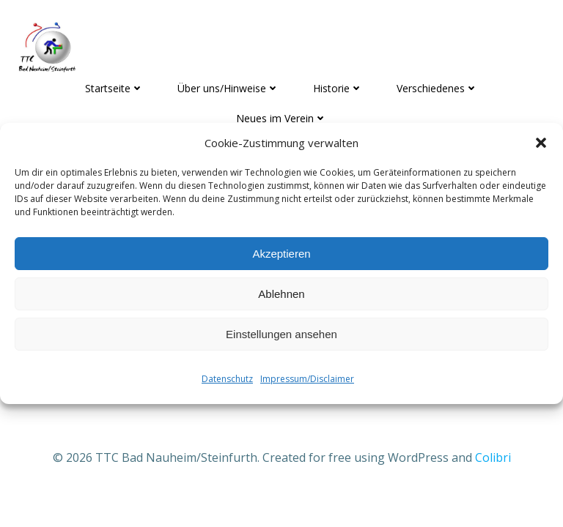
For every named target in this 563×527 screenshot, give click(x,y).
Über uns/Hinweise (228, 88)
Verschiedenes (437, 88)
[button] (541, 142)
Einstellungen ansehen (281, 334)
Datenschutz (227, 379)
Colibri (493, 457)
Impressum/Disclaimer (307, 379)
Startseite (114, 88)
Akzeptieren (281, 253)
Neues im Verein (281, 118)
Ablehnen (281, 294)
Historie (338, 88)
